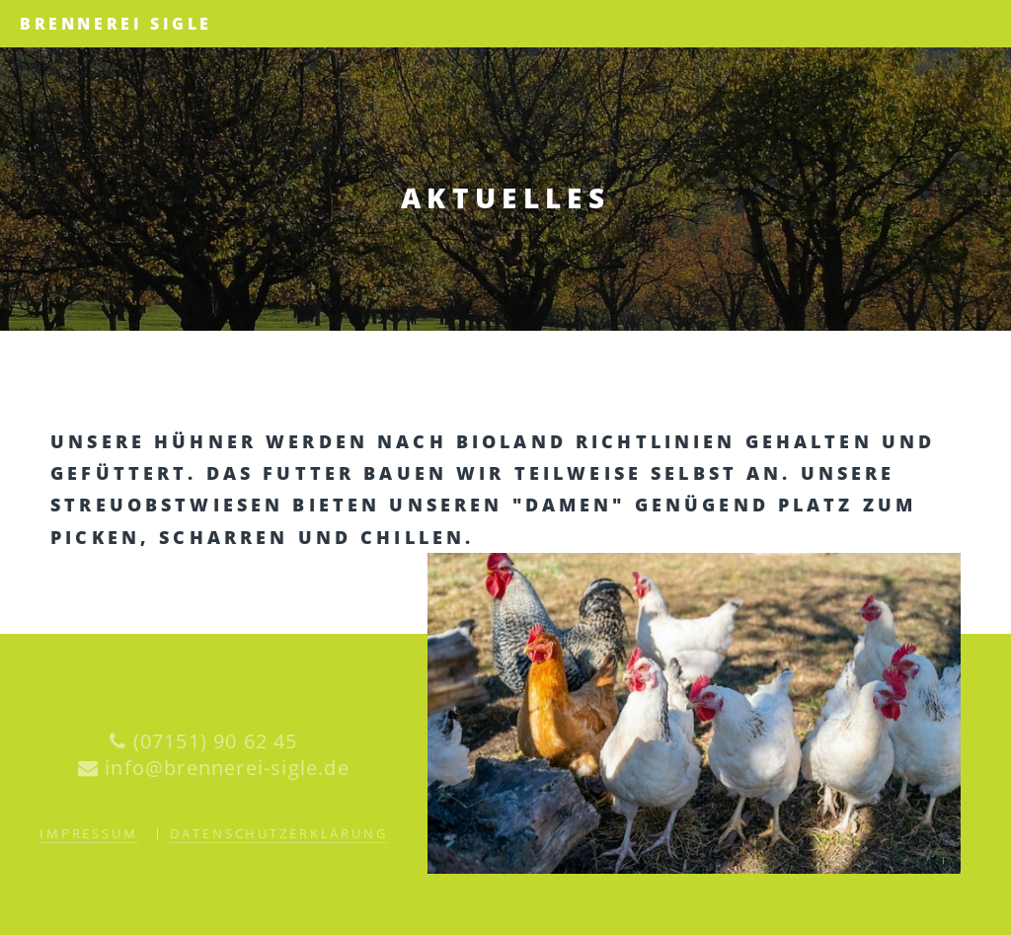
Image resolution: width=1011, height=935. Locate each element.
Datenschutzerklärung (279, 833)
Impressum (88, 833)
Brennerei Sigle (116, 24)
